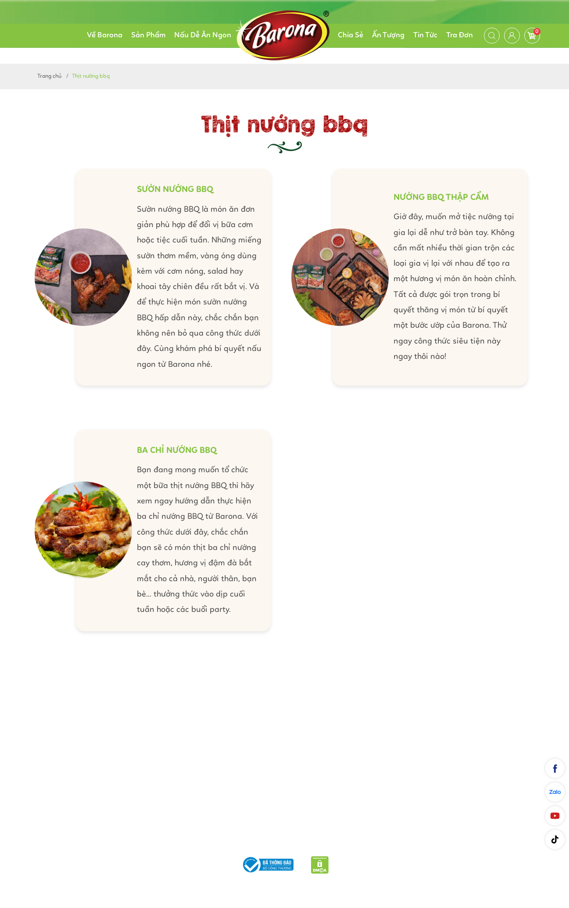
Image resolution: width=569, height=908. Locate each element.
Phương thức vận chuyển (220, 842)
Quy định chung (376, 842)
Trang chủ (49, 76)
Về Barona (104, 35)
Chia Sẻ (350, 35)
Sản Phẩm (148, 35)
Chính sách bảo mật (306, 842)
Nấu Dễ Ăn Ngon (202, 35)
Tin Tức (425, 35)
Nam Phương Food (284, 887)
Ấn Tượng (388, 35)
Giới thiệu (150, 842)
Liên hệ (423, 842)
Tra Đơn (459, 35)
